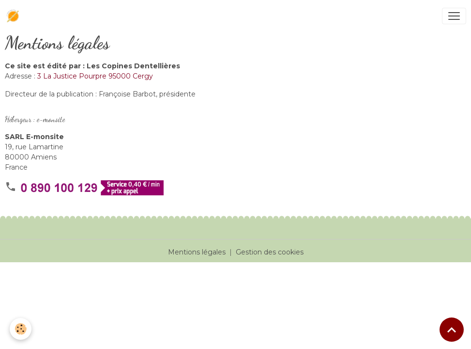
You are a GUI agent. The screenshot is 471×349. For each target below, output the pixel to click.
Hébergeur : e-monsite (35, 119)
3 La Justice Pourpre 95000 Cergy (95, 76)
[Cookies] (20, 329)
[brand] (15, 16)
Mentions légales (197, 252)
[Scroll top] (452, 329)
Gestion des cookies (270, 252)
